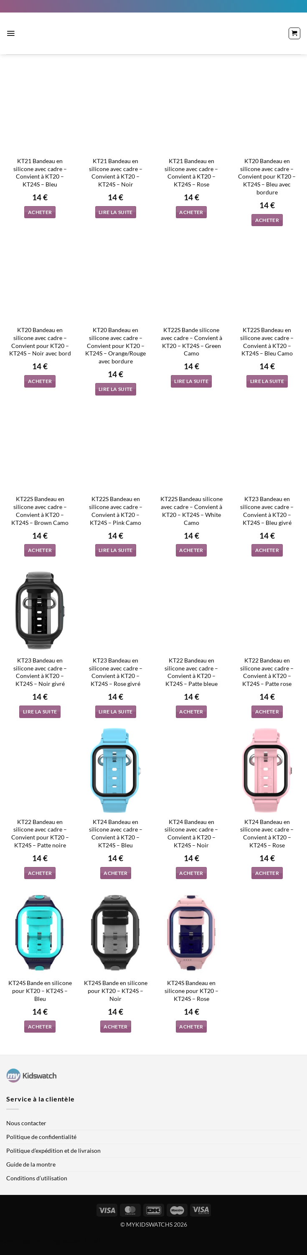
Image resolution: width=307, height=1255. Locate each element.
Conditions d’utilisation (36, 1178)
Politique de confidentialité (41, 1136)
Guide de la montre (31, 1164)
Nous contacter (26, 1122)
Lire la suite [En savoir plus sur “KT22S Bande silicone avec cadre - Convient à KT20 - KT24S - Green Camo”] (191, 381)
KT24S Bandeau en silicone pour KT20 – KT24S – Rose (191, 990)
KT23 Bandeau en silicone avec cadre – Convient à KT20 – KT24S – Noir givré (40, 672)
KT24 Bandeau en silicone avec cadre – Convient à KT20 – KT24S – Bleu (115, 833)
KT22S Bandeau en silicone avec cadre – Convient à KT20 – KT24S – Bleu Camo (267, 341)
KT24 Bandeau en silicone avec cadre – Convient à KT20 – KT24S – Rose (267, 833)
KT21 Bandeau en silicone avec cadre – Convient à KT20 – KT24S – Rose (191, 172)
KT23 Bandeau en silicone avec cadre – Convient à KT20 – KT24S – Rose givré (115, 672)
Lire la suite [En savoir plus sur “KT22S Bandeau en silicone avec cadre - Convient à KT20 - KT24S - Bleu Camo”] (267, 381)
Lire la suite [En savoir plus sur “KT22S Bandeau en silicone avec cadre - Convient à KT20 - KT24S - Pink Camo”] (116, 550)
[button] (10, 33)
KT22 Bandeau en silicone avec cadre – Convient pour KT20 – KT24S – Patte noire (40, 833)
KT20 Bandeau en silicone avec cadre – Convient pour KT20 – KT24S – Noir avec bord (40, 341)
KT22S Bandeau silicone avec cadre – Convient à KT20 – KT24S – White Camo (191, 510)
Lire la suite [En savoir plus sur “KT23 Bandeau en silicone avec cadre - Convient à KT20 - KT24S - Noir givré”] (40, 711)
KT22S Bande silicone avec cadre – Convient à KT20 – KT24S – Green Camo (191, 341)
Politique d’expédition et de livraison (53, 1150)
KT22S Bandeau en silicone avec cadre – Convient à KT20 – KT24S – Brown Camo (40, 510)
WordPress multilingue (33, 1241)
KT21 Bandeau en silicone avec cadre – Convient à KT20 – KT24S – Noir (115, 172)
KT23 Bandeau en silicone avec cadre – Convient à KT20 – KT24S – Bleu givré (267, 510)
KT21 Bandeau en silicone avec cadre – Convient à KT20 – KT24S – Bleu (40, 172)
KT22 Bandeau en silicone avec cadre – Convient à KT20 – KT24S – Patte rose (267, 672)
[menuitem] (90, 6)
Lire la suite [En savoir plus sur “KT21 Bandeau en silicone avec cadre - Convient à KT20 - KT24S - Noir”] (116, 212)
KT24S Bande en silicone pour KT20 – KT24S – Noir (115, 990)
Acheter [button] (40, 212)
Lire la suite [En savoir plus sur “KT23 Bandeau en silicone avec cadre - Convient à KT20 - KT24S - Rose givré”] (116, 711)
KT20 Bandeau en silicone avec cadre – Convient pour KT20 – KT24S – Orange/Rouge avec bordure (115, 345)
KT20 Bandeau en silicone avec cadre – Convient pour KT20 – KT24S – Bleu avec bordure (267, 176)
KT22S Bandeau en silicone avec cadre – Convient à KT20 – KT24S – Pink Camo (115, 510)
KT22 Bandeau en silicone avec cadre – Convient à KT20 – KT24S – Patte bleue (191, 672)
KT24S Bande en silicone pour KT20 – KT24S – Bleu (40, 990)
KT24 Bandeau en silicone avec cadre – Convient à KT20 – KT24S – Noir (191, 833)
